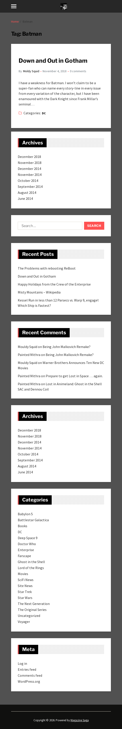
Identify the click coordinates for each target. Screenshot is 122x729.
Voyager (24, 621)
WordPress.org (29, 681)
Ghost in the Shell (31, 562)
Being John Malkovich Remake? (67, 346)
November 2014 (29, 174)
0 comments (78, 71)
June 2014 (25, 198)
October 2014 (28, 180)
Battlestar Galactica (33, 520)
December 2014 (29, 168)
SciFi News (25, 579)
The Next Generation (34, 603)
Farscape (24, 556)
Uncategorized (29, 615)
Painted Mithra (29, 354)
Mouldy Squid (27, 346)
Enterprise (26, 550)
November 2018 (29, 162)
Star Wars (25, 597)
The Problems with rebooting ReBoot (47, 268)
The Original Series (32, 609)
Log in (22, 663)
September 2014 (30, 186)
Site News (25, 585)
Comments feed (30, 675)
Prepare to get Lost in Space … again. (74, 376)
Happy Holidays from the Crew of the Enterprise (54, 284)
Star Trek (25, 591)
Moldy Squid (31, 71)
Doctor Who (27, 544)
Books (22, 526)
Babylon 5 (25, 514)
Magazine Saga (80, 720)
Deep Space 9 (27, 538)
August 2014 (27, 192)
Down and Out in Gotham (53, 60)
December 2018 (29, 156)
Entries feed (27, 669)
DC (44, 113)
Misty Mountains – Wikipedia (39, 292)
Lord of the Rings (31, 568)
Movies (23, 574)
